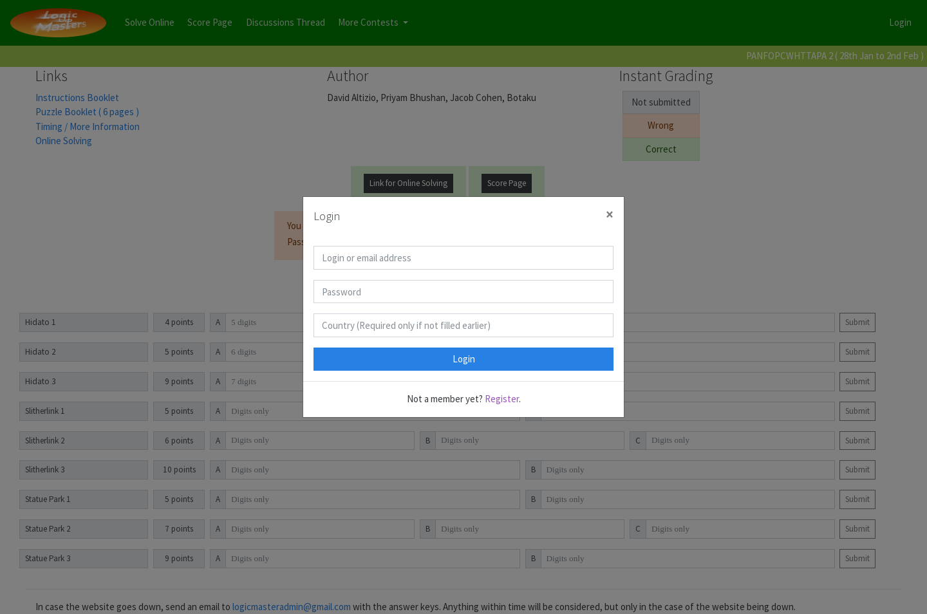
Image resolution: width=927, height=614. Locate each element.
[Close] (609, 214)
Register (502, 399)
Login (464, 359)
